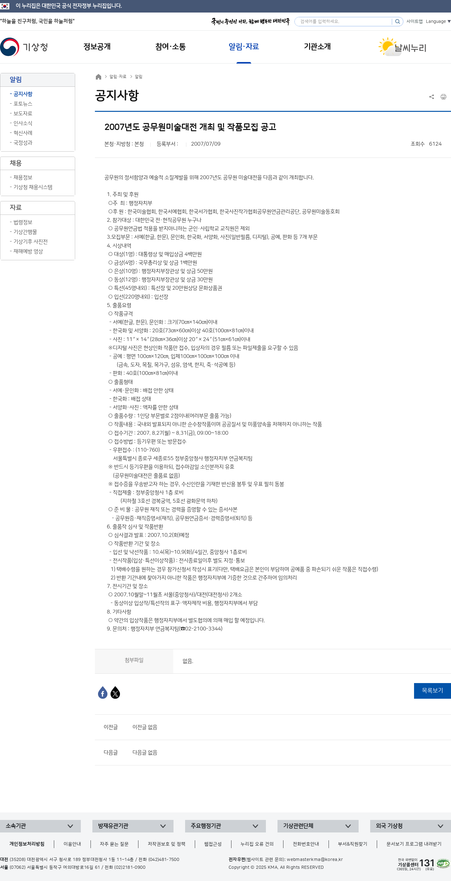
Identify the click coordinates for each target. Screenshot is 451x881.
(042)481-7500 (163, 859)
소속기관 (16, 826)
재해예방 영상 (28, 251)
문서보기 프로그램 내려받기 (414, 844)
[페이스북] (102, 692)
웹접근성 (213, 844)
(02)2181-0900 (129, 867)
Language (436, 21)
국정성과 (22, 143)
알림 (139, 77)
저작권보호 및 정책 (166, 844)
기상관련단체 (298, 826)
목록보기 (432, 690)
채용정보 (22, 177)
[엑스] (115, 692)
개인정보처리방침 (26, 844)
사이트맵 (415, 21)
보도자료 (22, 114)
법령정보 (22, 222)
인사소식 (22, 123)
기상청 (24, 47)
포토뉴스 (22, 104)
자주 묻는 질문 (114, 844)
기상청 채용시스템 (32, 187)
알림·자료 (118, 77)
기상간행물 (25, 232)
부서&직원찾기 (352, 844)
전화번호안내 (306, 844)
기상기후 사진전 (30, 242)
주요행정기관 (206, 826)
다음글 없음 (144, 752)
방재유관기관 (113, 826)
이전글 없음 (144, 727)
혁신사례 (22, 133)
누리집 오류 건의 (257, 844)
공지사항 (22, 94)
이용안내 (72, 844)
